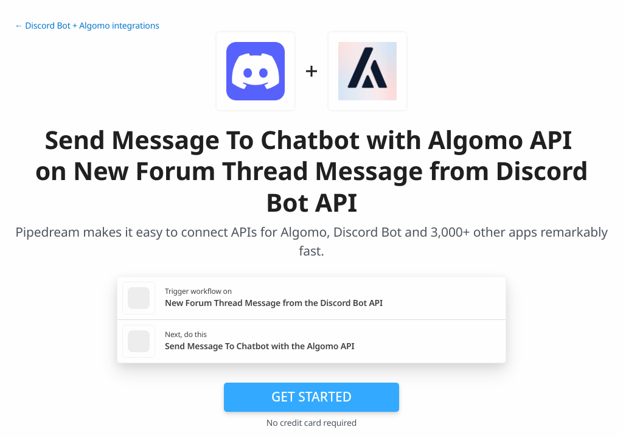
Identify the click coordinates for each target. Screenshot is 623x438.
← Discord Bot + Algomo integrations (87, 26)
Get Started (311, 396)
